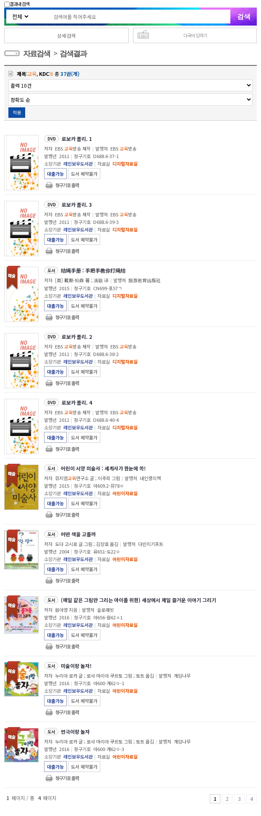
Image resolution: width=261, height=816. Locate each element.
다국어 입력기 (195, 35)
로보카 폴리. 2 (77, 336)
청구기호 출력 (67, 185)
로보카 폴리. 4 (77, 402)
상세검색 (66, 35)
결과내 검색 (16, 3)
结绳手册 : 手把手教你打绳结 (93, 270)
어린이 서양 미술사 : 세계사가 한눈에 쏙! (103, 468)
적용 (17, 112)
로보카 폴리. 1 (77, 138)
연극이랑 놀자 (75, 731)
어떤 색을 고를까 (78, 534)
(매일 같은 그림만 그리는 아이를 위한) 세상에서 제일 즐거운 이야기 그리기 (138, 599)
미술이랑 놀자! (76, 665)
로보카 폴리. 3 (77, 204)
